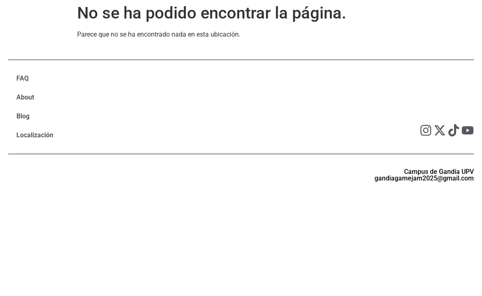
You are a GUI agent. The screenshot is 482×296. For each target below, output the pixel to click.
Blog (23, 116)
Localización (34, 135)
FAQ (22, 78)
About (25, 97)
